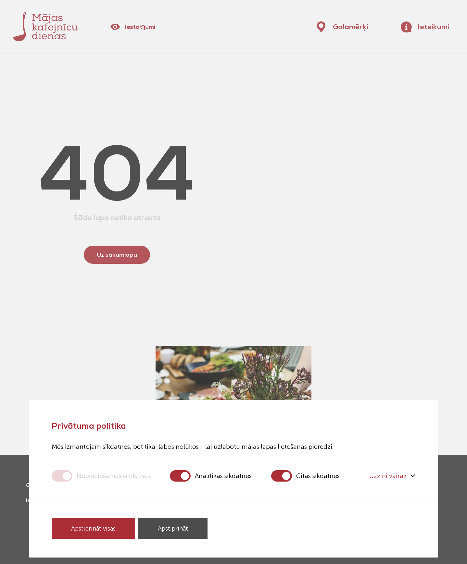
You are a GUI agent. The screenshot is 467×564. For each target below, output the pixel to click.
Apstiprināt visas (93, 528)
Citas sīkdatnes (318, 475)
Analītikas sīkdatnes (223, 475)
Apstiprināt (173, 528)
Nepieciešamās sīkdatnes (113, 475)
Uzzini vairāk (392, 475)
